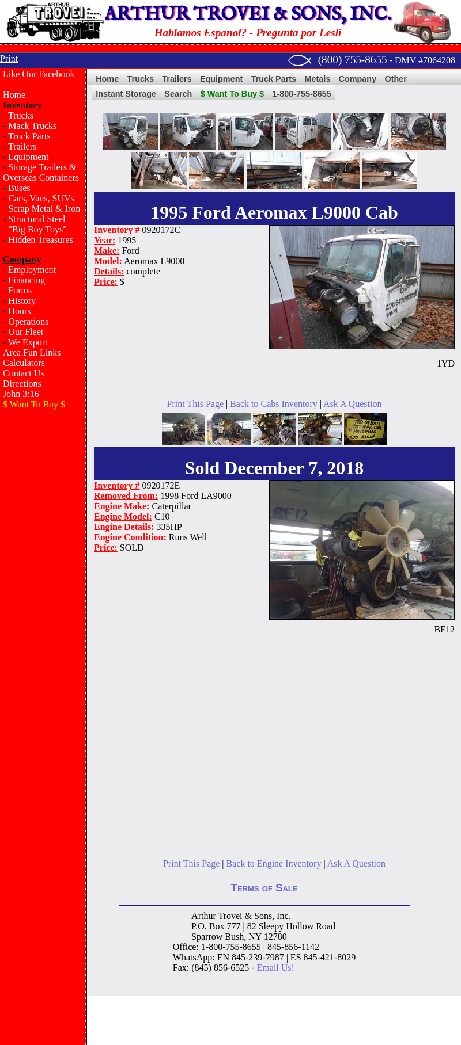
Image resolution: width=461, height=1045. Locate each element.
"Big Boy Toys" (37, 229)
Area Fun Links (32, 352)
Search (178, 93)
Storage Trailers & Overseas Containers (41, 172)
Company (358, 78)
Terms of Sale (264, 888)
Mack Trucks (32, 126)
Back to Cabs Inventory (274, 404)
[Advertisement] (43, 602)
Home (14, 95)
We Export (27, 342)
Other (396, 78)
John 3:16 (21, 394)
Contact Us (23, 373)
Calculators (24, 363)
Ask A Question (352, 404)
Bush (234, 936)
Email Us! (275, 967)
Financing (26, 280)
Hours (19, 311)
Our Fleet (25, 332)
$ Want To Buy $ (232, 93)
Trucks (20, 115)
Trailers (22, 146)
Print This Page (195, 404)
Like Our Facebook (38, 74)
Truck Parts (29, 136)
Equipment (28, 157)
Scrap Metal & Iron (44, 208)
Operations (28, 321)
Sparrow (206, 936)
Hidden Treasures (40, 240)
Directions (22, 383)
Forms (20, 290)
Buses (19, 188)
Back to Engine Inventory (274, 863)
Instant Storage (126, 93)
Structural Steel (36, 219)
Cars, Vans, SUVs (41, 198)
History (22, 301)
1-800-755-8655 (301, 93)
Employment (32, 269)
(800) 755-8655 (352, 60)
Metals (317, 78)
